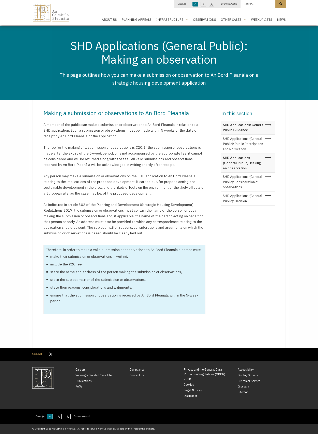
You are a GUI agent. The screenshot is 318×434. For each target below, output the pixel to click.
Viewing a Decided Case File (93, 375)
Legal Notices (193, 390)
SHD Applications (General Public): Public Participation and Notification (243, 144)
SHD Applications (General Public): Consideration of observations (242, 182)
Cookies (189, 384)
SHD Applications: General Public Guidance (243, 127)
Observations (204, 19)
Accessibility (246, 369)
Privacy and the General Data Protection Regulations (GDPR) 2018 (204, 374)
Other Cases (231, 19)
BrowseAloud (229, 3)
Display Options (248, 375)
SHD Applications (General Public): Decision (242, 198)
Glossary (243, 386)
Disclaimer (190, 396)
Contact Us (137, 375)
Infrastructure (169, 19)
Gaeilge (182, 3)
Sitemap (243, 392)
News (281, 19)
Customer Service (249, 381)
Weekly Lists (261, 19)
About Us (109, 19)
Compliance (137, 369)
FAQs (78, 386)
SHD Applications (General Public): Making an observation (242, 163)
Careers (80, 369)
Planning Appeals (136, 19)
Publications (83, 381)
